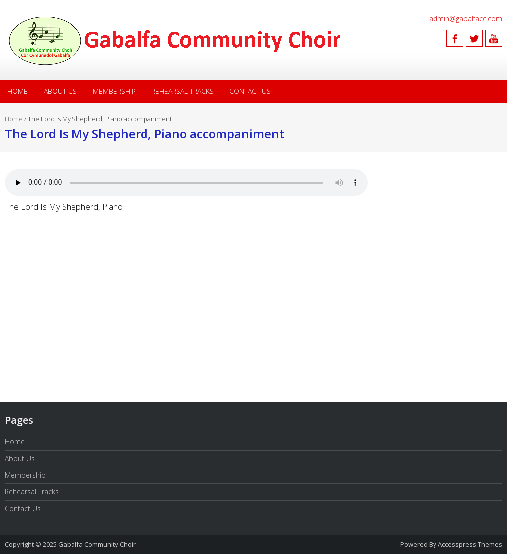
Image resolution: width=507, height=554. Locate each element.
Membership (114, 91)
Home (17, 91)
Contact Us (250, 91)
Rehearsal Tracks (182, 91)
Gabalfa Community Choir (97, 544)
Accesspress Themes (470, 544)
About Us (60, 91)
